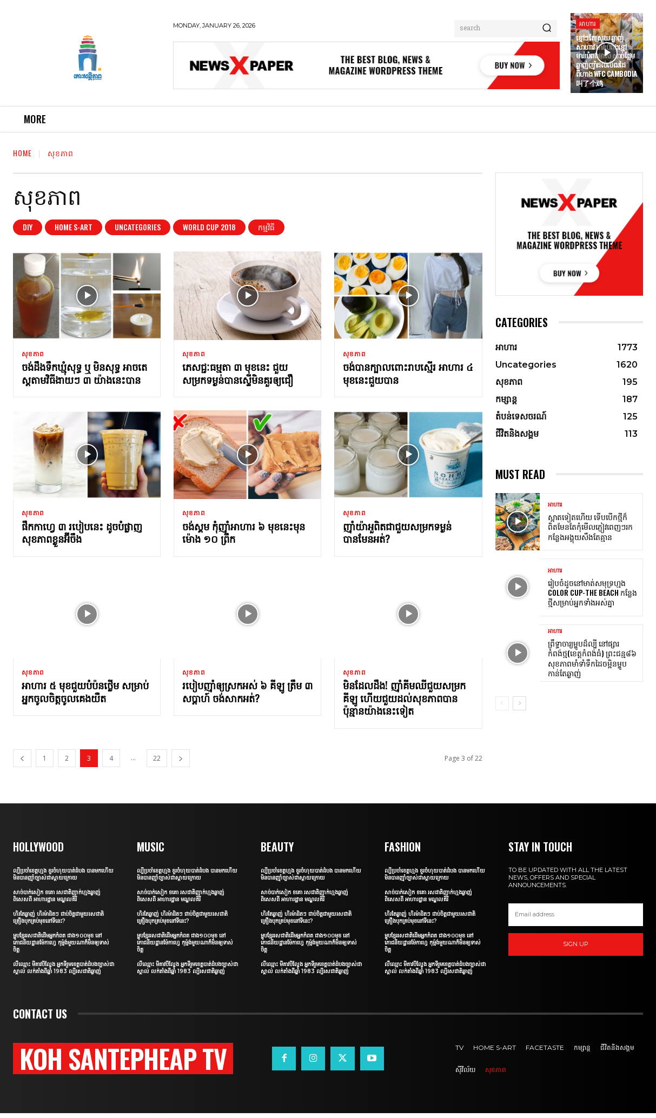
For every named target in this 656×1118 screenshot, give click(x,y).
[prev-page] (22, 763)
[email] (575, 919)
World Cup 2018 (209, 227)
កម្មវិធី (266, 227)
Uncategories (137, 227)
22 (157, 763)
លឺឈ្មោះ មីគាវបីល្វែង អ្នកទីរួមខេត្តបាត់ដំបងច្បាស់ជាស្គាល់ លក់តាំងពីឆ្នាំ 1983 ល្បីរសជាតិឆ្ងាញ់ (63, 973)
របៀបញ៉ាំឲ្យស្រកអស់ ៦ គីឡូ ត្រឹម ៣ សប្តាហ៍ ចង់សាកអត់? (247, 696)
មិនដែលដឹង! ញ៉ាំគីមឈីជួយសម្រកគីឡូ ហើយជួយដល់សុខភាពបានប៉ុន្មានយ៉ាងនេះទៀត (404, 703)
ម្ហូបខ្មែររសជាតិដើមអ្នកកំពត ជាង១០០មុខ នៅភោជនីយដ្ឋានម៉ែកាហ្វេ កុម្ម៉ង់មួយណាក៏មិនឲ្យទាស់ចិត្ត (61, 947)
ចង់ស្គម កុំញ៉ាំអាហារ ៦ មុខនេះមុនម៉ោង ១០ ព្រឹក (243, 535)
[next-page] (180, 763)
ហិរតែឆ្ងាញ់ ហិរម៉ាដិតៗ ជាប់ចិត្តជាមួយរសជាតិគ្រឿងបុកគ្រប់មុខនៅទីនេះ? (58, 922)
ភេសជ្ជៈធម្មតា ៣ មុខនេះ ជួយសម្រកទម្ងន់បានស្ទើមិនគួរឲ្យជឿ (237, 375)
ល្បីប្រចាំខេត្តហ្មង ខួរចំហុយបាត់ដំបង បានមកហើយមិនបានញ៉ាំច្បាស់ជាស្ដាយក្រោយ (63, 879)
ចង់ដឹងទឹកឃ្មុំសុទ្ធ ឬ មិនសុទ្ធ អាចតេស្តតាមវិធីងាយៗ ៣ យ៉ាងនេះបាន (84, 375)
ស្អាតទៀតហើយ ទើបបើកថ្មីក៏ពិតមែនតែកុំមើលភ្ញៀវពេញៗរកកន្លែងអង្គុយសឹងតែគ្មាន (590, 526)
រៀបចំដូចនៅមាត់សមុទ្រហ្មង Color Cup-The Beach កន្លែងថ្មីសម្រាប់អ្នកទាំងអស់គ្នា (592, 592)
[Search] (546, 28)
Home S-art (73, 227)
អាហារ (588, 23)
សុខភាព (33, 354)
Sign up (575, 949)
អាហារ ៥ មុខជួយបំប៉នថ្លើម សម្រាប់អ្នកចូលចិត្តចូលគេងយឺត (85, 696)
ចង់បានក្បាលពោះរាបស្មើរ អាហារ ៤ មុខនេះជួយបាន (408, 375)
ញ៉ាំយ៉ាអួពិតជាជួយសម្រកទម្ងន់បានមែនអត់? (397, 535)
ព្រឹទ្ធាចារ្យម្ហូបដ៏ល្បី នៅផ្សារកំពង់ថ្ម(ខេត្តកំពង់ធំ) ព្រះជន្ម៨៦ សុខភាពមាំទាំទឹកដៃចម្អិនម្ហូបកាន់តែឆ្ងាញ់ (592, 657)
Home (22, 152)
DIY (27, 227)
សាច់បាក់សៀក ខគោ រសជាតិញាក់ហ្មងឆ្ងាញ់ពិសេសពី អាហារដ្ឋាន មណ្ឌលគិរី (57, 901)
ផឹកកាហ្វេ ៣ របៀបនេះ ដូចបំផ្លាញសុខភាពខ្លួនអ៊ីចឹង (82, 535)
